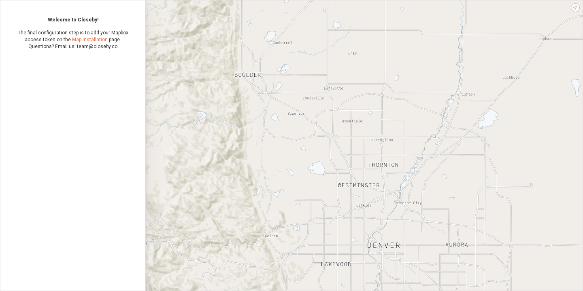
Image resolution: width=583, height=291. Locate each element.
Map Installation (90, 39)
